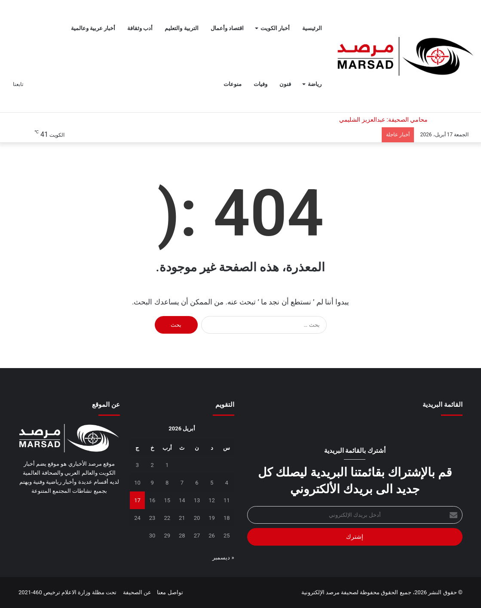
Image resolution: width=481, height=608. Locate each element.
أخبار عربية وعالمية (93, 28)
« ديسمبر (223, 557)
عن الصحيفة (137, 592)
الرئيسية (312, 28)
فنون (285, 84)
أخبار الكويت (275, 28)
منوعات (233, 84)
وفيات (260, 84)
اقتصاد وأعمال (227, 28)
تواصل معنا (170, 592)
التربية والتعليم (181, 28)
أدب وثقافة (140, 28)
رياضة (315, 84)
